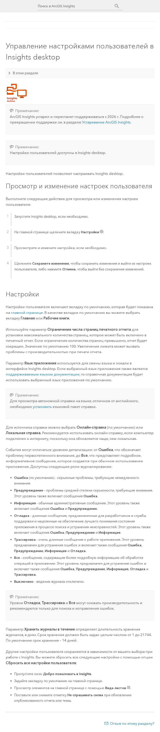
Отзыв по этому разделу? (132, 723)
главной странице (27, 312)
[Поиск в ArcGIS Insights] (76, 6)
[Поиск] (116, 6)
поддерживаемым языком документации (43, 374)
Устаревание (106, 122)
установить (42, 406)
